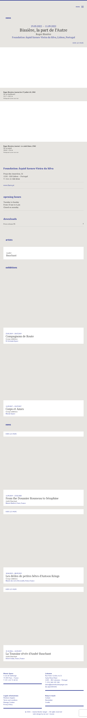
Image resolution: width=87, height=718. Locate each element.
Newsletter (49, 700)
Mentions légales (9, 698)
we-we (45, 714)
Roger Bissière (43, 34)
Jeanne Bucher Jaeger (20, 7)
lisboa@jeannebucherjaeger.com (56, 685)
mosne (52, 714)
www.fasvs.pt (8, 185)
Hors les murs (78, 43)
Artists (9, 239)
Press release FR (43, 224)
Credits (47, 702)
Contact (47, 698)
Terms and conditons (10, 700)
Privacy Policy (8, 704)
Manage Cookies (9, 702)
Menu (78, 7)
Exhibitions (11, 267)
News (8, 17)
